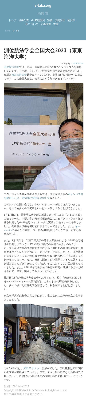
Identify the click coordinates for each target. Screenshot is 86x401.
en (17, 30)
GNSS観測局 (38, 20)
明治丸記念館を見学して (36, 198)
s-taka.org (43, 5)
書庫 (55, 24)
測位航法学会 (11, 67)
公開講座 (60, 20)
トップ (12, 20)
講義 (49, 20)
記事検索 (46, 24)
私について (31, 24)
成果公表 (24, 20)
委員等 (71, 20)
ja (14, 30)
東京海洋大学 (19, 74)
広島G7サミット (32, 368)
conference (77, 63)
